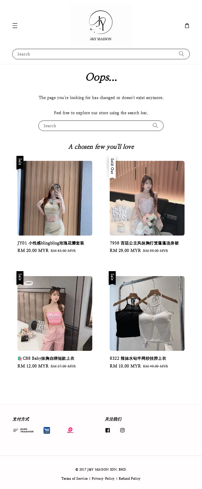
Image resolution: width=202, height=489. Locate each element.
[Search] (182, 54)
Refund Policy (130, 479)
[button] (14, 25)
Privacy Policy (103, 479)
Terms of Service (74, 479)
